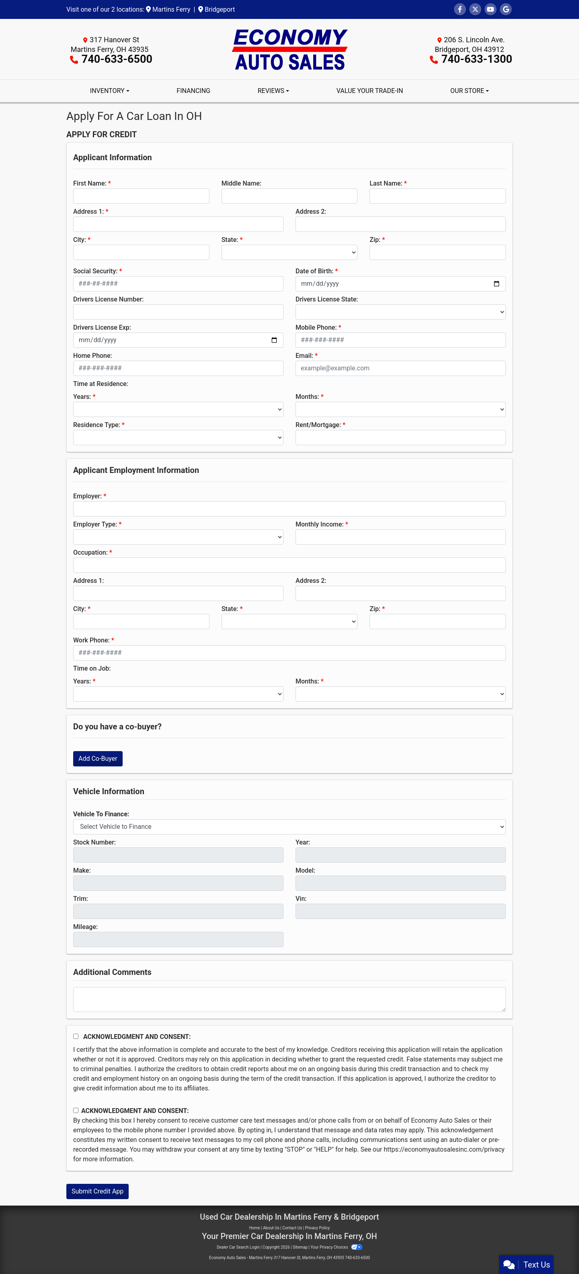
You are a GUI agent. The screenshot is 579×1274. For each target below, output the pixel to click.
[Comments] (289, 999)
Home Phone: (92, 355)
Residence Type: (96, 425)
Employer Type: (95, 524)
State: (230, 240)
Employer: (87, 496)
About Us (271, 1228)
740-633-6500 (117, 59)
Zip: (375, 240)
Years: (82, 397)
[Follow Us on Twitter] (475, 9)
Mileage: (85, 927)
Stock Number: (94, 842)
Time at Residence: (100, 384)
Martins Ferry (168, 9)
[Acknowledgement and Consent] (75, 1036)
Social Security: (95, 271)
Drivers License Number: (108, 299)
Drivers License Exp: (102, 327)
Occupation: (90, 552)
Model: (305, 870)
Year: (303, 842)
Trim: (80, 898)
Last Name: (386, 183)
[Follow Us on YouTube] (491, 9)
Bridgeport (216, 9)
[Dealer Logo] (289, 48)
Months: (307, 397)
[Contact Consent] (75, 1110)
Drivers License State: (327, 299)
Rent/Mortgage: (318, 425)
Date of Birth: (314, 271)
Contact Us (292, 1228)
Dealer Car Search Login (238, 1247)
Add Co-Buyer (97, 758)
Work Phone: (91, 640)
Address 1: (88, 211)
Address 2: (311, 211)
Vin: (301, 898)
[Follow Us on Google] (506, 9)
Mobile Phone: (316, 327)
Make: (82, 870)
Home (254, 1228)
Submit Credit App (97, 1191)
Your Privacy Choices (336, 1247)
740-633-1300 (476, 59)
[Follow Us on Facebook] (460, 9)
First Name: (90, 183)
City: (79, 240)
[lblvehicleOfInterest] (289, 826)
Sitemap (300, 1247)
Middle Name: (241, 183)
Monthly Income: (320, 524)
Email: (304, 355)
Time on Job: (92, 668)
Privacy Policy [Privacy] (317, 1228)
